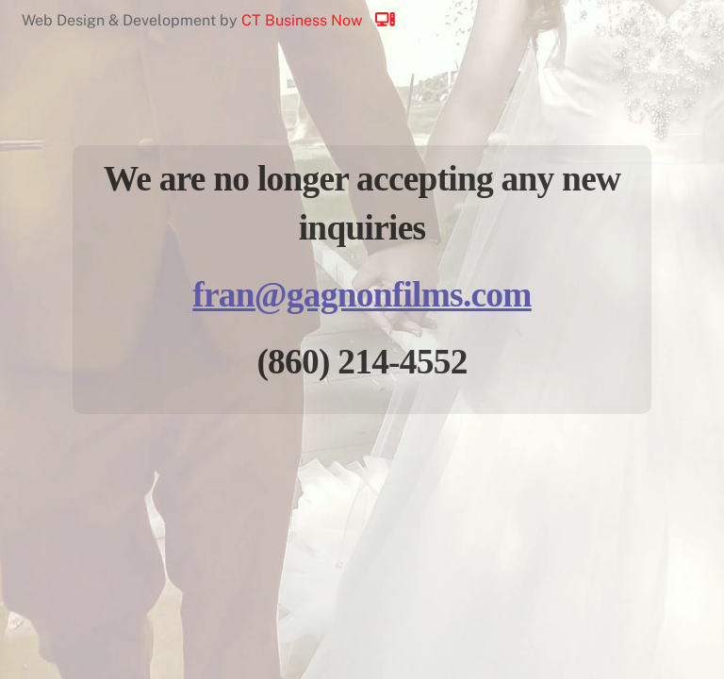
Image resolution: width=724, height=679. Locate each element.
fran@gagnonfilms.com (361, 294)
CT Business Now (327, 20)
